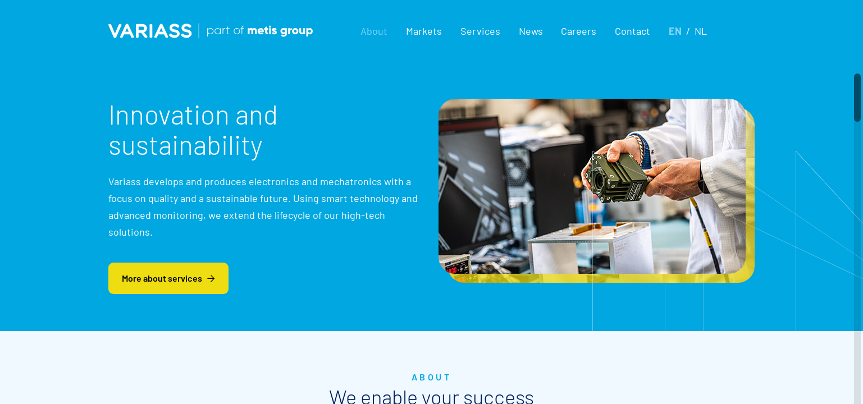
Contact (632, 31)
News (531, 31)
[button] (373, 31)
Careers (578, 31)
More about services (168, 278)
